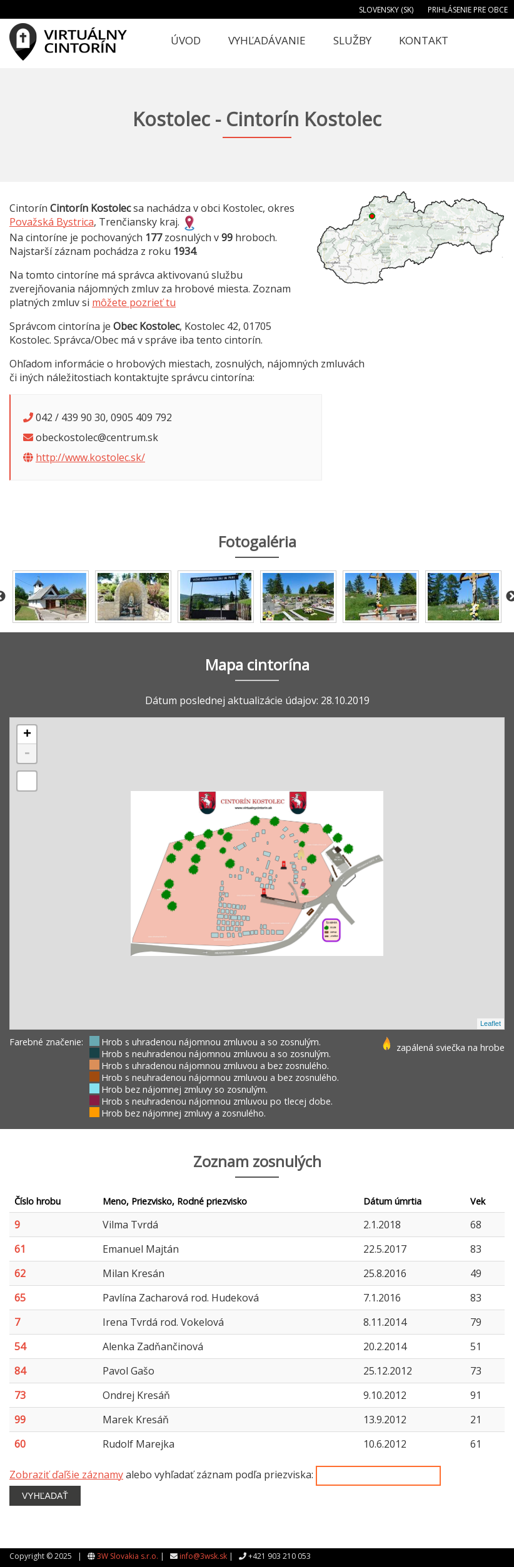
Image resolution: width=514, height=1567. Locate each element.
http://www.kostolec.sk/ (90, 457)
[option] (51, 596)
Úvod (186, 40)
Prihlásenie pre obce (468, 9)
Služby (352, 40)
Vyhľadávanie (267, 40)
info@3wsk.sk (203, 1556)
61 (20, 1249)
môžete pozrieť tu (134, 302)
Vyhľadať (45, 1496)
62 (20, 1273)
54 (20, 1346)
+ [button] (27, 734)
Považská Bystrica (51, 222)
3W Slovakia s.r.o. (127, 1556)
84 (20, 1371)
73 (20, 1395)
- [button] (27, 753)
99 (20, 1419)
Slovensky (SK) (386, 9)
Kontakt (423, 40)
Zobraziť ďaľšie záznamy (66, 1474)
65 (20, 1298)
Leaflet (490, 1023)
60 (20, 1444)
